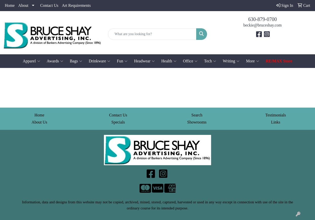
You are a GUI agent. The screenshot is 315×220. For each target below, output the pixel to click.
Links (275, 122)
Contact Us (49, 5)
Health (168, 61)
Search (196, 115)
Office (190, 61)
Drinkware (99, 61)
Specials (118, 122)
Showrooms (197, 122)
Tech (210, 61)
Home (10, 5)
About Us (39, 122)
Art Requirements (76, 5)
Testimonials (275, 115)
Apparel (31, 61)
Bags (76, 61)
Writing (231, 61)
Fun (122, 61)
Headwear (144, 61)
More (252, 61)
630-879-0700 (262, 19)
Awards (55, 61)
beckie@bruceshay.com (262, 25)
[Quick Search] (152, 34)
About (23, 5)
